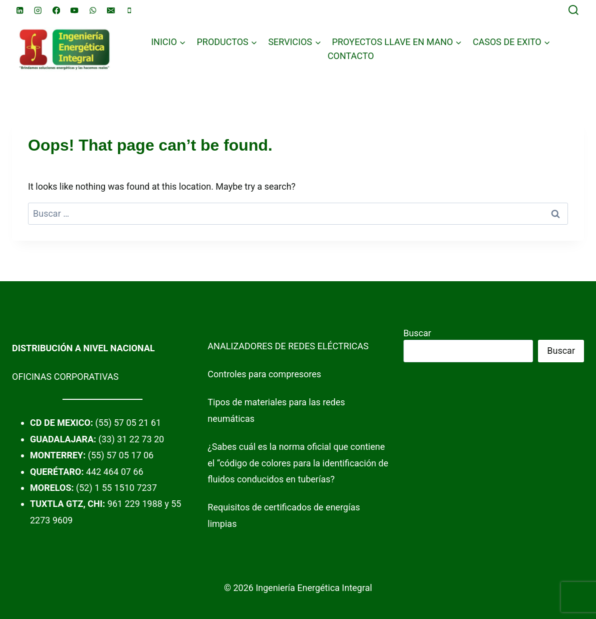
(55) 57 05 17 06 (121, 455)
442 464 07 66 (115, 471)
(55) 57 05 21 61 (128, 422)
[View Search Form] (573, 10)
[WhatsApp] (92, 10)
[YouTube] (74, 10)
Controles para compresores (264, 374)
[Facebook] (56, 10)
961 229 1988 (135, 503)
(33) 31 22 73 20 (131, 439)
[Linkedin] (20, 10)
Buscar (418, 333)
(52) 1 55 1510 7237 (116, 487)
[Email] (111, 10)
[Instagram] (38, 10)
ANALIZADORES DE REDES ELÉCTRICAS (288, 346)
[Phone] (129, 10)
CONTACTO (351, 56)
